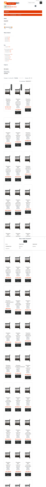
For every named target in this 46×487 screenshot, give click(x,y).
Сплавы (20, 485)
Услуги (5, 481)
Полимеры (21, 482)
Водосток (28, 478)
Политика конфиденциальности (7, 484)
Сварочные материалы (28, 481)
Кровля (28, 479)
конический (8, 56)
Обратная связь (6, 485)
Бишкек (21, 246)
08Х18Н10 (7, 41)
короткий (7, 55)
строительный (8, 59)
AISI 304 (7, 38)
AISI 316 (7, 39)
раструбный (8, 50)
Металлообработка (7, 482)
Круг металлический (15, 481)
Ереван (34, 246)
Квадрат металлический (14, 480)
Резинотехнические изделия (22, 483)
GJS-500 (7, 37)
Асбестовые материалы (21, 477)
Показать (27, 78)
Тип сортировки (22, 81)
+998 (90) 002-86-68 (11, 6)
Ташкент (7, 248)
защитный (7, 58)
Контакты (5, 478)
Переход (21, 465)
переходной (8, 51)
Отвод (14, 465)
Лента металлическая (14, 483)
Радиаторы (28, 484)
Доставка (5, 479)
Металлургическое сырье (22, 480)
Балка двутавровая (15, 478)
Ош (20, 248)
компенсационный (8, 49)
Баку (7, 244)
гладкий (7, 46)
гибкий (7, 60)
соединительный (8, 54)
